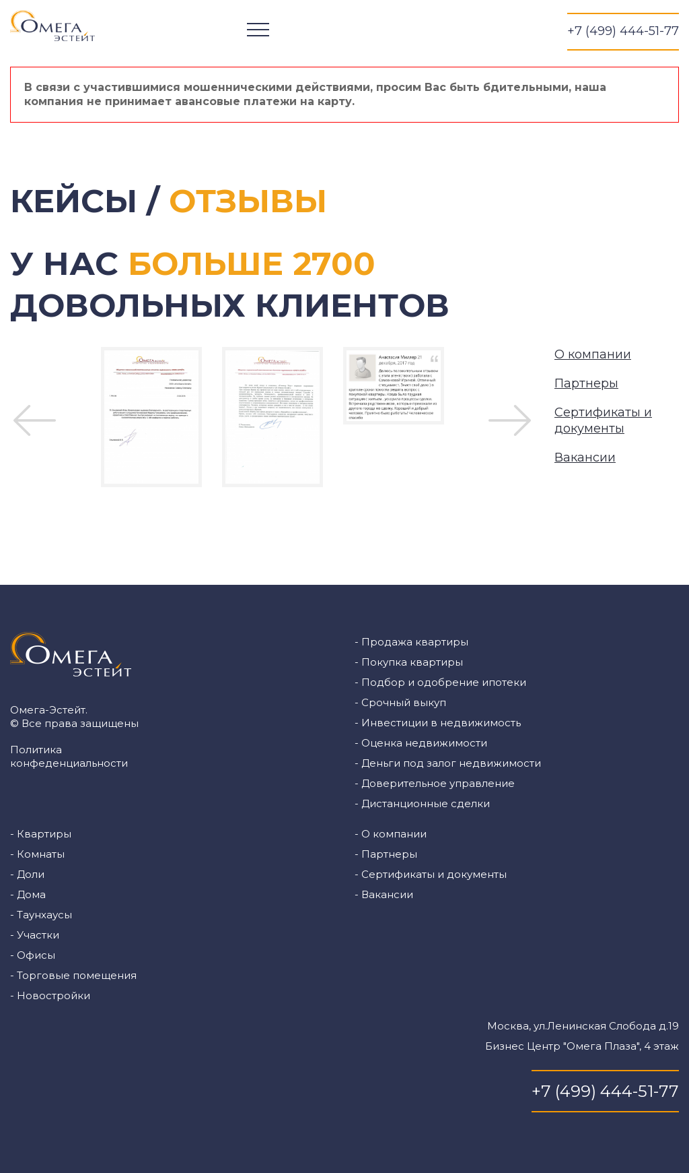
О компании (592, 354)
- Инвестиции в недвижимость (438, 722)
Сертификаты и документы (603, 420)
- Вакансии (384, 894)
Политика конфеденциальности (69, 756)
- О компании (391, 833)
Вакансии (585, 457)
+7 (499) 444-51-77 (623, 31)
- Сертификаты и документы (431, 874)
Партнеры (586, 383)
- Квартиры (40, 833)
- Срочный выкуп (400, 702)
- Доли (27, 874)
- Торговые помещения (73, 975)
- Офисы (32, 955)
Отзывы (248, 200)
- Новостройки (50, 995)
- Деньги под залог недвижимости (448, 763)
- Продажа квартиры (411, 641)
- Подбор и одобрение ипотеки (440, 682)
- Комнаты (37, 854)
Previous (34, 420)
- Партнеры (386, 854)
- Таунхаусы (41, 914)
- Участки (34, 934)
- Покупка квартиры (409, 662)
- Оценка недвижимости (421, 742)
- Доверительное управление (435, 783)
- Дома (28, 894)
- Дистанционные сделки (422, 803)
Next (509, 420)
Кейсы (73, 200)
